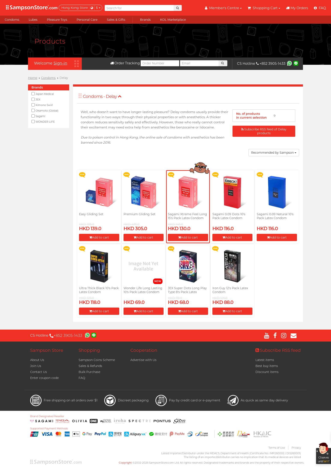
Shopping (89, 350)
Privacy (296, 447)
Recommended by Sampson (273, 153)
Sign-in (60, 63)
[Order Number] (160, 63)
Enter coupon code (44, 378)
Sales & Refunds (90, 366)
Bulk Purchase (89, 372)
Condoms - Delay (102, 96)
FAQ (82, 378)
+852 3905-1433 (270, 64)
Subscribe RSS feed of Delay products (263, 131)
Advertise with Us (143, 360)
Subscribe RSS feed (278, 350)
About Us (37, 360)
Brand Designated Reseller (47, 416)
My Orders (297, 8)
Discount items (267, 372)
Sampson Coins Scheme (97, 360)
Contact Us (38, 372)
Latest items (264, 360)
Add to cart (99, 237)
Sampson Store (46, 350)
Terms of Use (276, 447)
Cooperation (143, 350)
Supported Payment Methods (49, 428)
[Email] (199, 63)
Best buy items (266, 366)
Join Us (35, 366)
